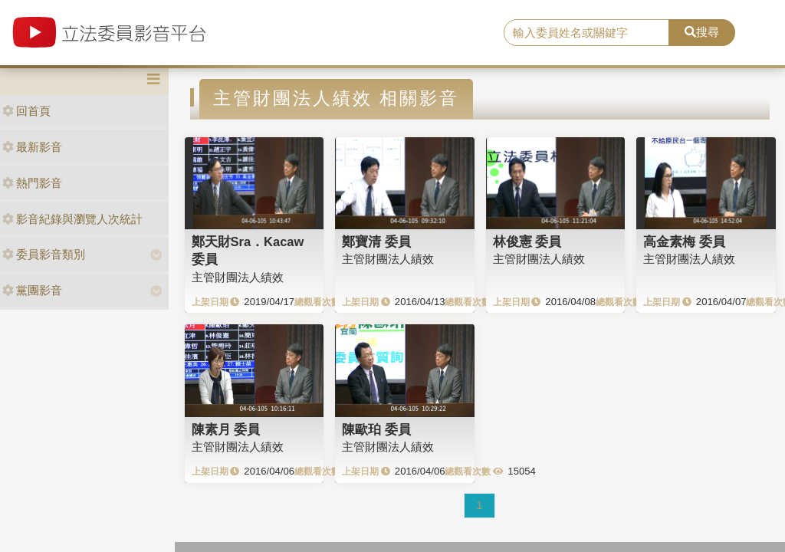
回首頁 (26, 110)
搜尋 (702, 31)
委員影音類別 (43, 254)
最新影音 (32, 146)
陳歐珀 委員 (376, 429)
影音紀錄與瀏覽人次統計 (72, 218)
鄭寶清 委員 (376, 241)
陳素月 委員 (226, 429)
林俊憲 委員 (527, 241)
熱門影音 (32, 182)
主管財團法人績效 (238, 277)
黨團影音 (32, 290)
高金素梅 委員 (684, 241)
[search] (586, 33)
